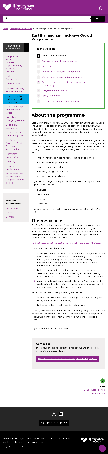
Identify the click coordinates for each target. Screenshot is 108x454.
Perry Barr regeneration (17, 155)
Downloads (12, 209)
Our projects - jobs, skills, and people (61, 71)
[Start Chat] (102, 448)
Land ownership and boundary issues (14, 109)
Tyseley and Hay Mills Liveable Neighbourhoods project (15, 178)
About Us (39, 438)
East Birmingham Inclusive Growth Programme (15, 99)
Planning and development (21, 29)
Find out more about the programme (61, 101)
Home (5, 29)
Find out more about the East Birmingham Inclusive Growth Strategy (67, 243)
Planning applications (17, 167)
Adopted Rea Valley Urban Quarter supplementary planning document (14, 64)
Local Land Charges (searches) (17, 119)
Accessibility (54, 438)
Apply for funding (51, 95)
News (9, 213)
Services (10, 217)
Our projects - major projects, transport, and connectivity (64, 84)
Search (97, 18)
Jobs (42, 442)
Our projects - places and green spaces (62, 77)
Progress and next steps (54, 90)
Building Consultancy (15, 78)
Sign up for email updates (54, 422)
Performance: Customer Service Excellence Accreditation (17, 145)
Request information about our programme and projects (67, 358)
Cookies (7, 442)
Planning (15, 161)
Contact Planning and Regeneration (17, 90)
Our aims (46, 66)
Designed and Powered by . (14, 447)
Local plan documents (16, 126)
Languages (31, 442)
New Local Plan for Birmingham (17, 134)
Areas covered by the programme (59, 61)
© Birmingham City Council (17, 438)
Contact (67, 438)
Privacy (18, 442)
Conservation (17, 83)
